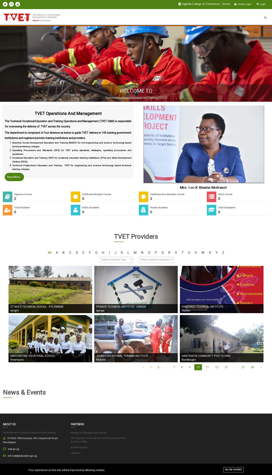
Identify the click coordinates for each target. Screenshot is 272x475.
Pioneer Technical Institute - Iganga (121, 306)
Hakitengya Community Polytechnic (206, 355)
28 (252, 367)
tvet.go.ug (13, 449)
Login (261, 4)
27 (243, 367)
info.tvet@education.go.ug (22, 455)
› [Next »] (260, 367)
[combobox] (116, 260)
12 (216, 367)
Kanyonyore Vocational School (32, 355)
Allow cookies (233, 469)
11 (207, 367)
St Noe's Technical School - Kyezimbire (37, 306)
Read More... (14, 177)
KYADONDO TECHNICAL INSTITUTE (202, 306)
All (49, 253)
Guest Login (242, 4)
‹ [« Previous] (143, 367)
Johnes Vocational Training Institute (122, 355)
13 (225, 367)
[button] (127, 81)
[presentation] (12, 64)
